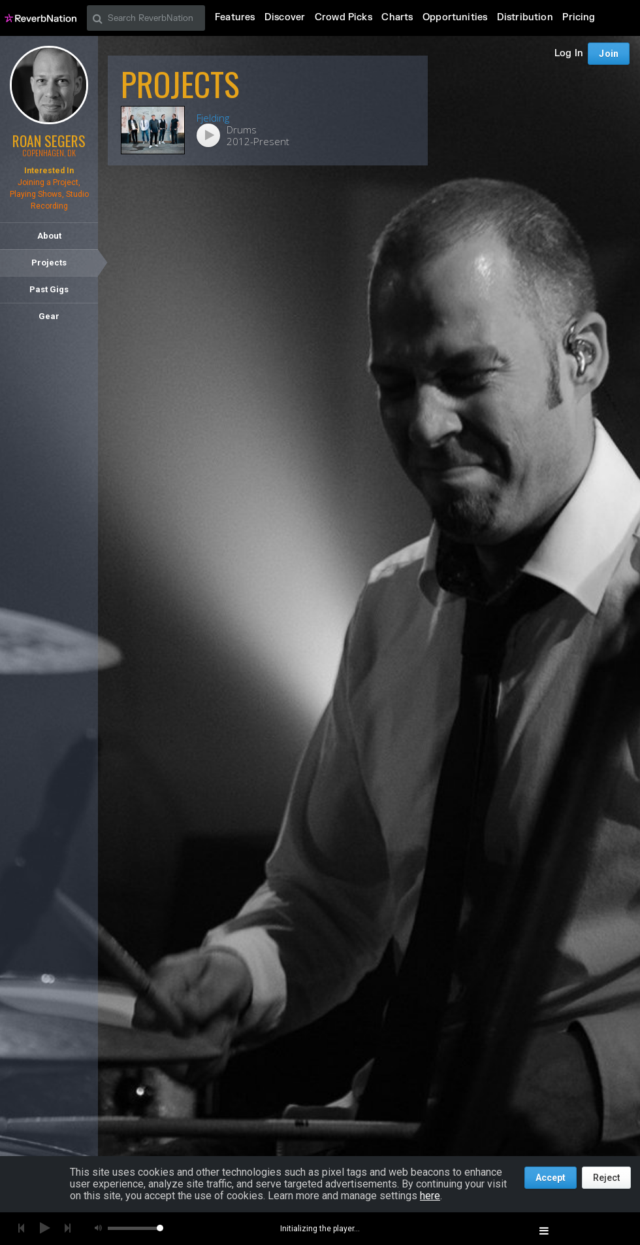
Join (613, 18)
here (430, 1195)
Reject (606, 1177)
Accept (551, 1177)
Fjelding (213, 117)
